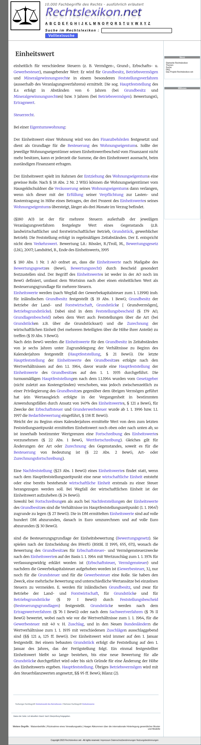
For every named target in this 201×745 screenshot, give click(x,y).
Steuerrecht (24, 114)
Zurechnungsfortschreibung (38, 458)
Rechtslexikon (71, 740)
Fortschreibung (109, 433)
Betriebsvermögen (142, 72)
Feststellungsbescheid (115, 311)
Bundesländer (136, 624)
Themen (169, 65)
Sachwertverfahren (126, 611)
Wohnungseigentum (117, 145)
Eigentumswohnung (47, 127)
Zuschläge (115, 630)
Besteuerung (78, 145)
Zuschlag (76, 624)
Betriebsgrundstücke (32, 311)
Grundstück (122, 231)
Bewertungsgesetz (142, 243)
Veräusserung (66, 188)
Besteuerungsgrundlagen (37, 605)
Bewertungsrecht (85, 268)
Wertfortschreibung (103, 440)
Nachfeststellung (37, 470)
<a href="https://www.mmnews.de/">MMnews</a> (182, 154)
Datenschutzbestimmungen (123, 740)
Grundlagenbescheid (31, 317)
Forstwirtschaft (78, 305)
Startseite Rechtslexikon (177, 63)
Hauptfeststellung (135, 84)
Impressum (105, 740)
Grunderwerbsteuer (90, 409)
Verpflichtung (111, 194)
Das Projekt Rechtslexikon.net (179, 72)
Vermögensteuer (133, 562)
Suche (169, 67)
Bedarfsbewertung (44, 415)
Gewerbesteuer (26, 72)
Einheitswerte (132, 200)
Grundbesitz (113, 72)
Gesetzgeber (147, 378)
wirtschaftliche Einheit (122, 476)
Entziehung (94, 176)
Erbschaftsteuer (49, 409)
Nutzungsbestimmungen (147, 740)
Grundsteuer (49, 575)
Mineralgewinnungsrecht (46, 78)
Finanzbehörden (114, 139)
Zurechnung (137, 323)
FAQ (168, 70)
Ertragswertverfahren (32, 611)
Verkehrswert (45, 243)
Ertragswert (24, 102)
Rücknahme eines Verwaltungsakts (64, 726)
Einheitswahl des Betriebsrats (49, 704)
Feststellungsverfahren (138, 78)
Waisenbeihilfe (38, 726)
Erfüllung (75, 194)
